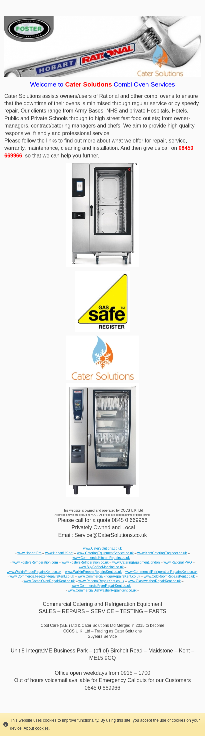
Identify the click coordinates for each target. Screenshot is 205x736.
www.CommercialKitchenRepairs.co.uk (101, 558)
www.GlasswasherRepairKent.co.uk (154, 581)
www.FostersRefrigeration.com (35, 562)
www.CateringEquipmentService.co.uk (105, 553)
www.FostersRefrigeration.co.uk (85, 562)
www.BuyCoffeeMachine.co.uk (101, 567)
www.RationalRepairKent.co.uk (101, 581)
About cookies (36, 728)
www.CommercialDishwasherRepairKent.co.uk (102, 590)
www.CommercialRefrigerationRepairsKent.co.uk (161, 572)
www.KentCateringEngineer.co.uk (162, 553)
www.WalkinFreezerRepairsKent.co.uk (93, 572)
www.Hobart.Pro (29, 553)
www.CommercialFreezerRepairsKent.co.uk (41, 576)
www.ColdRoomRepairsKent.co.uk (169, 576)
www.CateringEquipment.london (136, 562)
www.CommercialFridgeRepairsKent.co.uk (109, 576)
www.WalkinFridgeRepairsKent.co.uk (34, 572)
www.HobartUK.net (59, 553)
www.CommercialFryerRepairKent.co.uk (101, 586)
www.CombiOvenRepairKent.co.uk (49, 581)
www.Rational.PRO (177, 562)
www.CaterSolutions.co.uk (102, 548)
